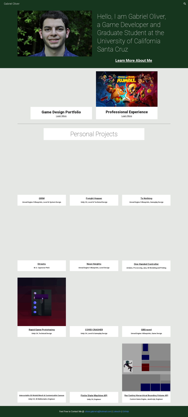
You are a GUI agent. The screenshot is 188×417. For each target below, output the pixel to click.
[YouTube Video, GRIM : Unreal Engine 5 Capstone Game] (61, 89)
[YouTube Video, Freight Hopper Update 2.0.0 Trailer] (94, 170)
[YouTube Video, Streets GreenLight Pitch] (42, 236)
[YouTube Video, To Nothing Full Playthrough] (146, 170)
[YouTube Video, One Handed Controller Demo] (146, 236)
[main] (133, 33)
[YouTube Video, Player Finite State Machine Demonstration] (94, 367)
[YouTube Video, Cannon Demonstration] (42, 367)
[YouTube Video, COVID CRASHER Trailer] (94, 302)
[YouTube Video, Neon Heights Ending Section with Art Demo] (94, 236)
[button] (185, 4)
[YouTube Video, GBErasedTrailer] (146, 302)
